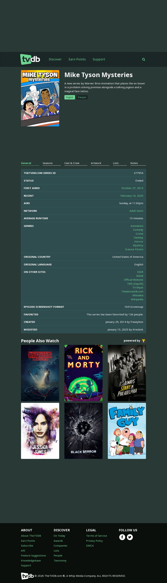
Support (99, 59)
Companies (60, 545)
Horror (138, 241)
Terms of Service (96, 535)
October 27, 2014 (132, 188)
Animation (137, 226)
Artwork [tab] (96, 163)
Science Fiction (134, 249)
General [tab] (26, 163)
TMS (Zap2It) (135, 283)
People (58, 555)
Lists (56, 550)
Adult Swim (136, 210)
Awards (58, 540)
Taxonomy (60, 560)
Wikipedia (137, 299)
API (23, 550)
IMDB (139, 276)
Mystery (138, 245)
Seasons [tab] (48, 163)
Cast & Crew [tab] (71, 163)
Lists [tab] (116, 163)
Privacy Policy (94, 540)
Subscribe (27, 545)
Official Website (133, 279)
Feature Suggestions (33, 555)
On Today (59, 535)
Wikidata (137, 295)
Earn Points (77, 59)
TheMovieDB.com (132, 291)
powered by (135, 340)
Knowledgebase (31, 560)
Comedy (138, 229)
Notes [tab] (134, 163)
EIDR (140, 272)
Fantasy (138, 237)
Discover (55, 59)
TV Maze (137, 287)
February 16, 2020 (131, 195)
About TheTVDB (31, 535)
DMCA (90, 545)
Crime (139, 233)
